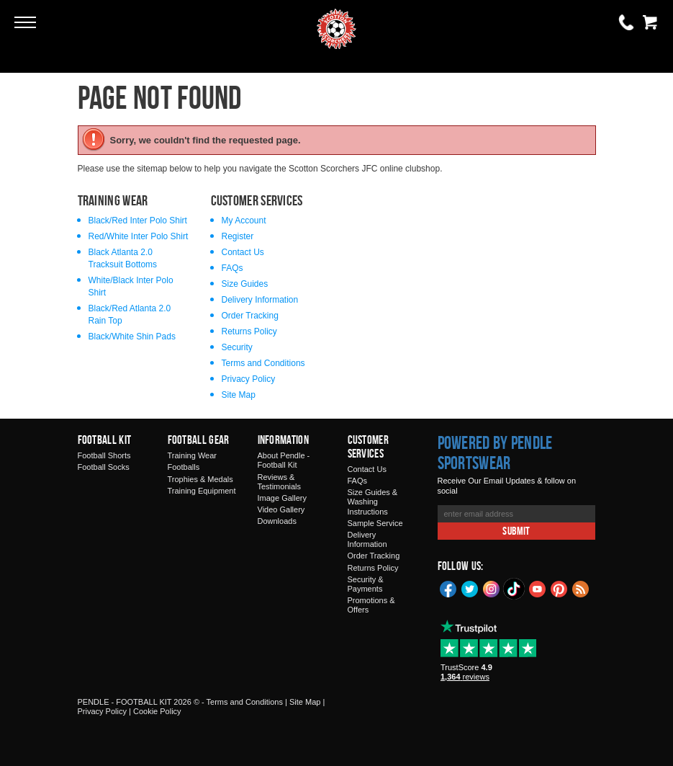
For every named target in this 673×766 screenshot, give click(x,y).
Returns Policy (249, 331)
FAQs (232, 268)
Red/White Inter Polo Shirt (139, 236)
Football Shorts (104, 455)
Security (237, 347)
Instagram (491, 588)
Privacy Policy (249, 379)
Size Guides (245, 284)
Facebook (448, 588)
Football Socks (104, 467)
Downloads (277, 521)
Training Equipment (202, 490)
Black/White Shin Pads (132, 336)
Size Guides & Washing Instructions (373, 501)
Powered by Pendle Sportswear (495, 452)
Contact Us (243, 252)
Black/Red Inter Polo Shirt (138, 220)
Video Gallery (281, 509)
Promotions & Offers (371, 605)
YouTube (537, 588)
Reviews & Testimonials (280, 482)
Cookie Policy (157, 711)
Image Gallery (282, 498)
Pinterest (559, 588)
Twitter (470, 588)
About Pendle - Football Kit (284, 460)
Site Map (239, 395)
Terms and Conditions (263, 363)
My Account (244, 220)
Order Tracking (250, 316)
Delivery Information (260, 300)
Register (238, 236)
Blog (581, 588)
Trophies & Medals (200, 479)
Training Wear (192, 455)
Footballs (184, 467)
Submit (516, 531)
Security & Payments (366, 584)
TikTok (514, 589)
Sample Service (375, 523)
